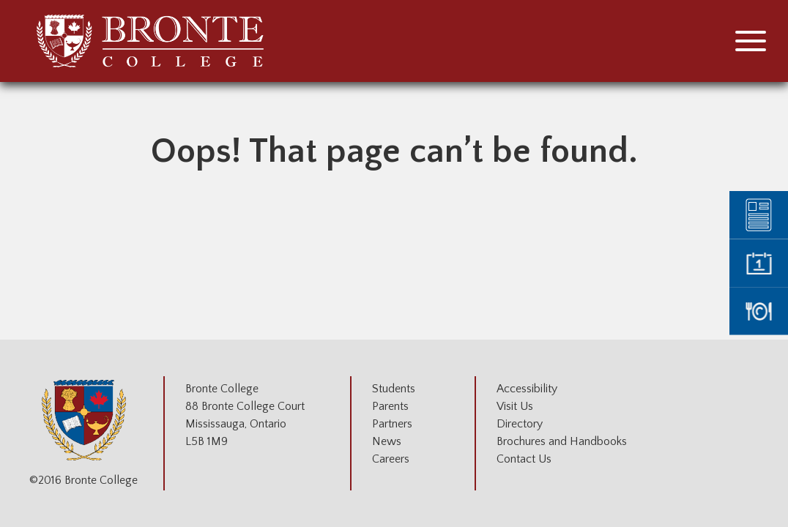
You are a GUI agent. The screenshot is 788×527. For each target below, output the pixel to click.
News (386, 441)
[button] (750, 41)
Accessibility (527, 388)
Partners (392, 423)
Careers (390, 459)
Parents (390, 406)
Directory (520, 423)
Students (393, 388)
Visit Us (515, 406)
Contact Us (524, 459)
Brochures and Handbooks (562, 441)
